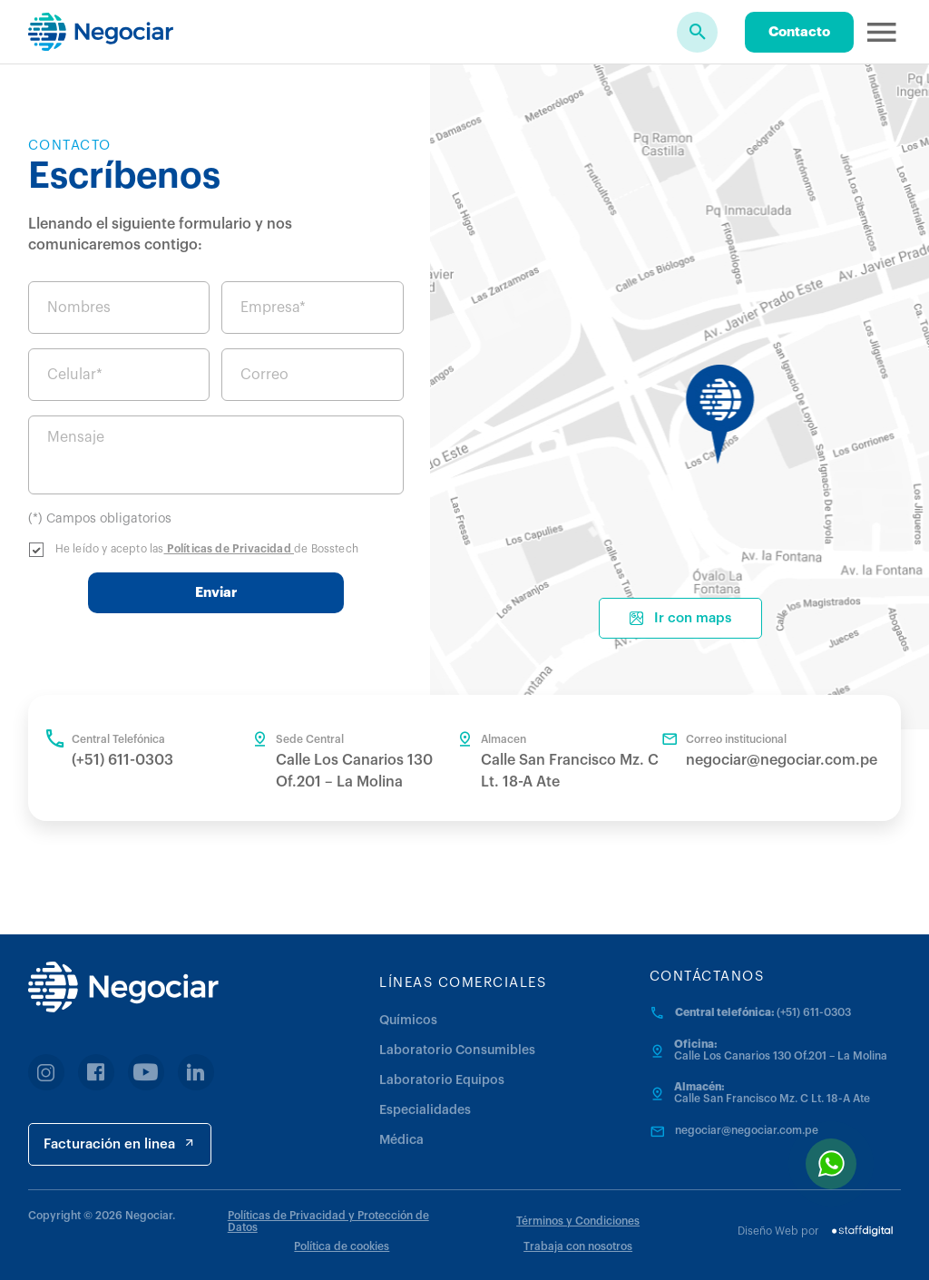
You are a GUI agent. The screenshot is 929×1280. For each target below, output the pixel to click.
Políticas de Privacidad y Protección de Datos (328, 1221)
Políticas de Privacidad (229, 548)
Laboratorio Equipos (441, 1080)
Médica (401, 1140)
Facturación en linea (120, 1143)
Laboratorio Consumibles (457, 1050)
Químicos (408, 1020)
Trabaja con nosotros (577, 1246)
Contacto (799, 32)
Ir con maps (680, 618)
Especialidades (425, 1110)
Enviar (216, 593)
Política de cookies (341, 1246)
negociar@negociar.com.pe (781, 760)
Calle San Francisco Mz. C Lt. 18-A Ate (772, 1098)
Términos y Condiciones (578, 1221)
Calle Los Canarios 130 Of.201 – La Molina (780, 1055)
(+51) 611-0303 (122, 760)
